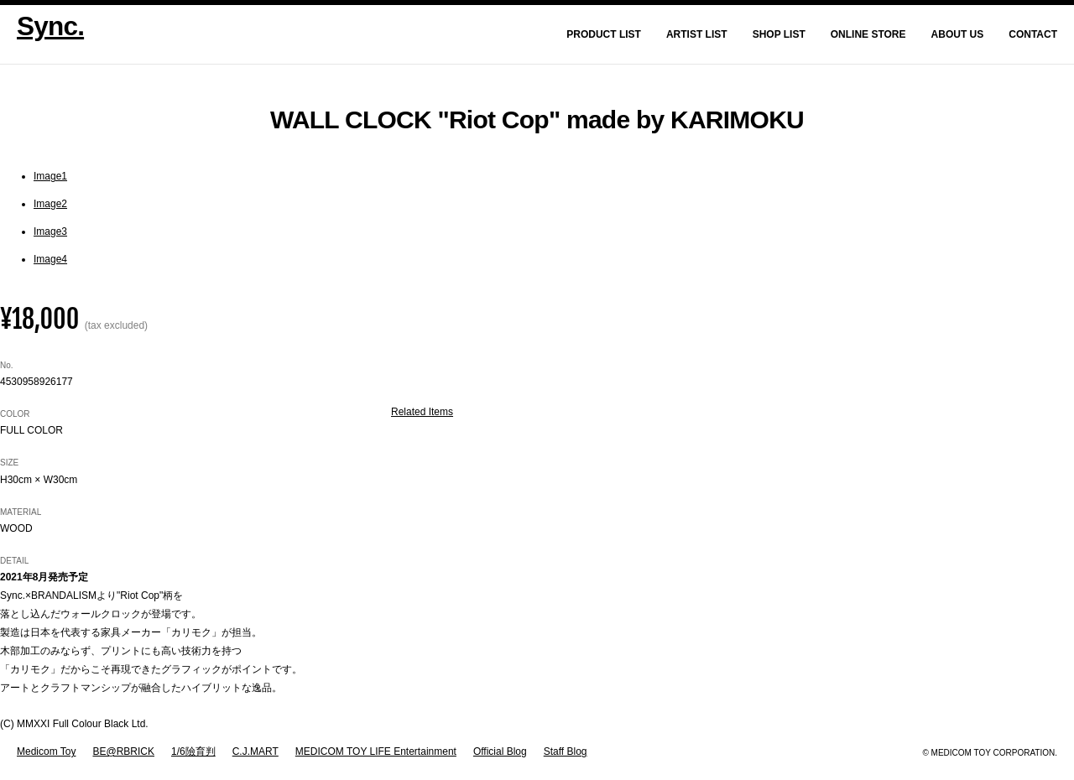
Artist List (696, 34)
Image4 (50, 259)
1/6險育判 (193, 751)
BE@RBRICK (123, 751)
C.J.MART (255, 751)
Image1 (50, 176)
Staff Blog (565, 751)
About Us (957, 34)
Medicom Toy (46, 751)
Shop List (779, 34)
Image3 (50, 231)
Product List (603, 34)
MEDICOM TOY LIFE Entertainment (375, 751)
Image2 (50, 204)
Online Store (868, 34)
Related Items (422, 412)
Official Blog (500, 751)
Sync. (50, 26)
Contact (1033, 34)
